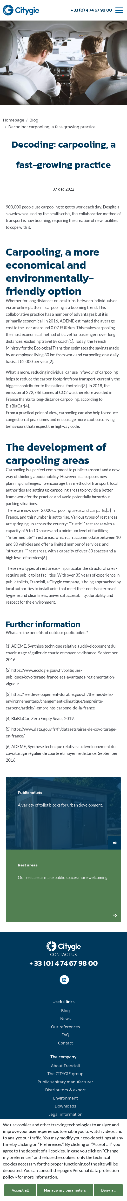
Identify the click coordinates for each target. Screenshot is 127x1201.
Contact (65, 1043)
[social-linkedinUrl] (64, 980)
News (65, 1018)
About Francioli (65, 1065)
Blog (34, 120)
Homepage (13, 120)
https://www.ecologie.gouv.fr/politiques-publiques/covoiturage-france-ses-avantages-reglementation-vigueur (60, 677)
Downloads (65, 1106)
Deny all (108, 1190)
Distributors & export (65, 1090)
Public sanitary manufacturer (65, 1082)
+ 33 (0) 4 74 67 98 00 (91, 10)
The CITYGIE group (65, 1073)
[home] (21, 9)
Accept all (20, 1190)
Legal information (65, 1114)
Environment (65, 1098)
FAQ (65, 1034)
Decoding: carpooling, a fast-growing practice (51, 126)
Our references (65, 1026)
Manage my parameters (65, 1190)
